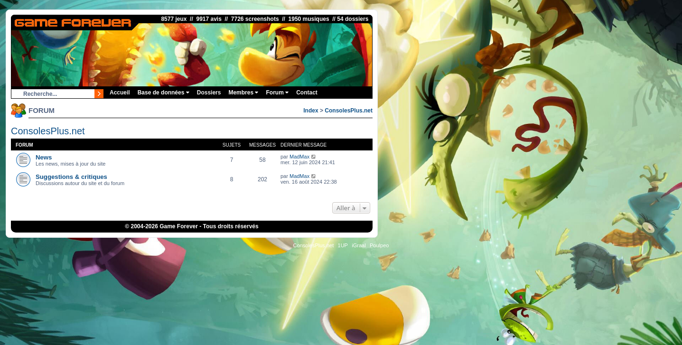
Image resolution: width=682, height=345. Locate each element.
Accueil (120, 92)
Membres (243, 92)
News (44, 157)
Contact (307, 92)
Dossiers (209, 92)
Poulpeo (379, 245)
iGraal (358, 245)
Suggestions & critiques (71, 176)
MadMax (299, 156)
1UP (343, 245)
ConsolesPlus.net (349, 110)
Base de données (163, 92)
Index (310, 110)
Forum (277, 92)
